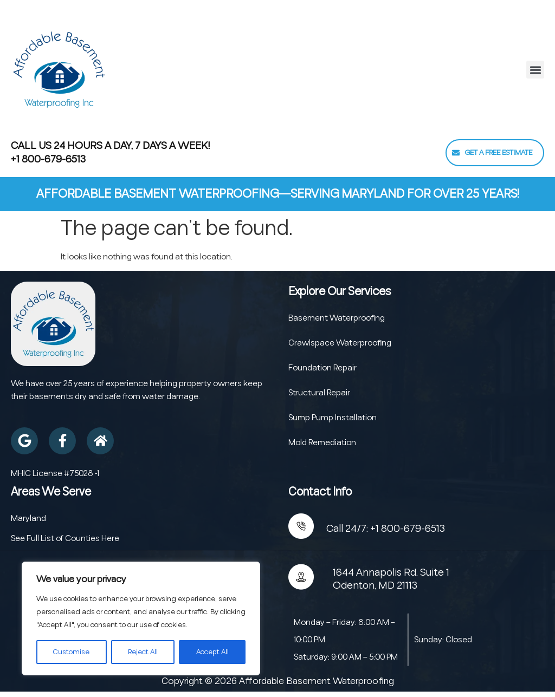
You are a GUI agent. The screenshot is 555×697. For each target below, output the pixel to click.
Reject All (142, 652)
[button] (535, 70)
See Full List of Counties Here (65, 538)
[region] (141, 618)
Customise (71, 652)
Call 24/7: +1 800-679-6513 (385, 528)
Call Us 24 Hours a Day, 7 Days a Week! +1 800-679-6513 (110, 152)
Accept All (212, 652)
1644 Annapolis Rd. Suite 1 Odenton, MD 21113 (391, 579)
